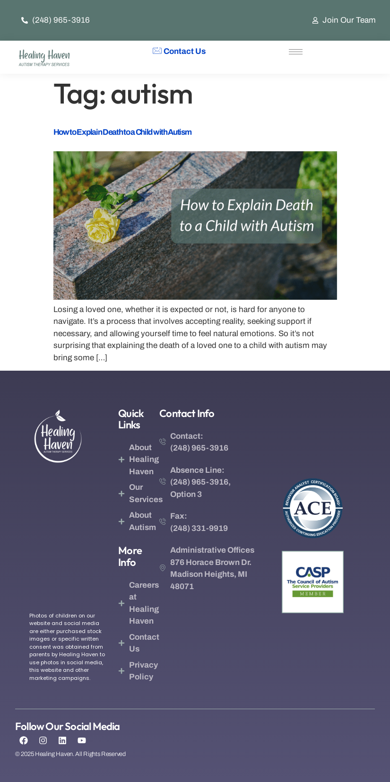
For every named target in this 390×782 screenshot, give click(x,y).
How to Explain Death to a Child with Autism (122, 132)
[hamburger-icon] (295, 51)
